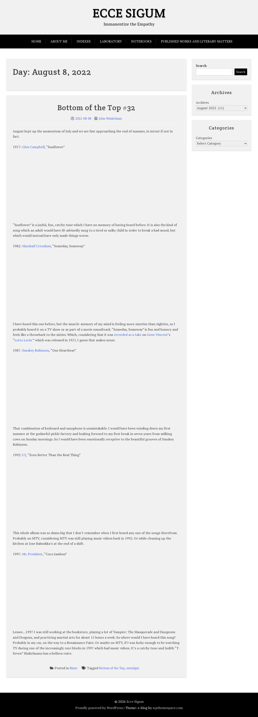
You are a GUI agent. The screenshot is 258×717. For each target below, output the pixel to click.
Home (36, 41)
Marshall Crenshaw (36, 246)
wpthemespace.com (168, 707)
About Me (58, 41)
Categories (204, 138)
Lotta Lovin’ (23, 340)
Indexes (84, 41)
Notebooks (141, 41)
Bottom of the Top (112, 668)
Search (201, 65)
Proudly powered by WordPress (99, 707)
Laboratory (111, 41)
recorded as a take (127, 334)
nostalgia (132, 668)
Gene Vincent (157, 334)
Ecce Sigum (129, 13)
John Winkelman (110, 118)
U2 (24, 455)
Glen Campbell (33, 147)
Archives (202, 102)
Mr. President (32, 554)
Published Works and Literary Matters (196, 41)
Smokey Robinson (35, 350)
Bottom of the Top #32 (96, 107)
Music (73, 668)
